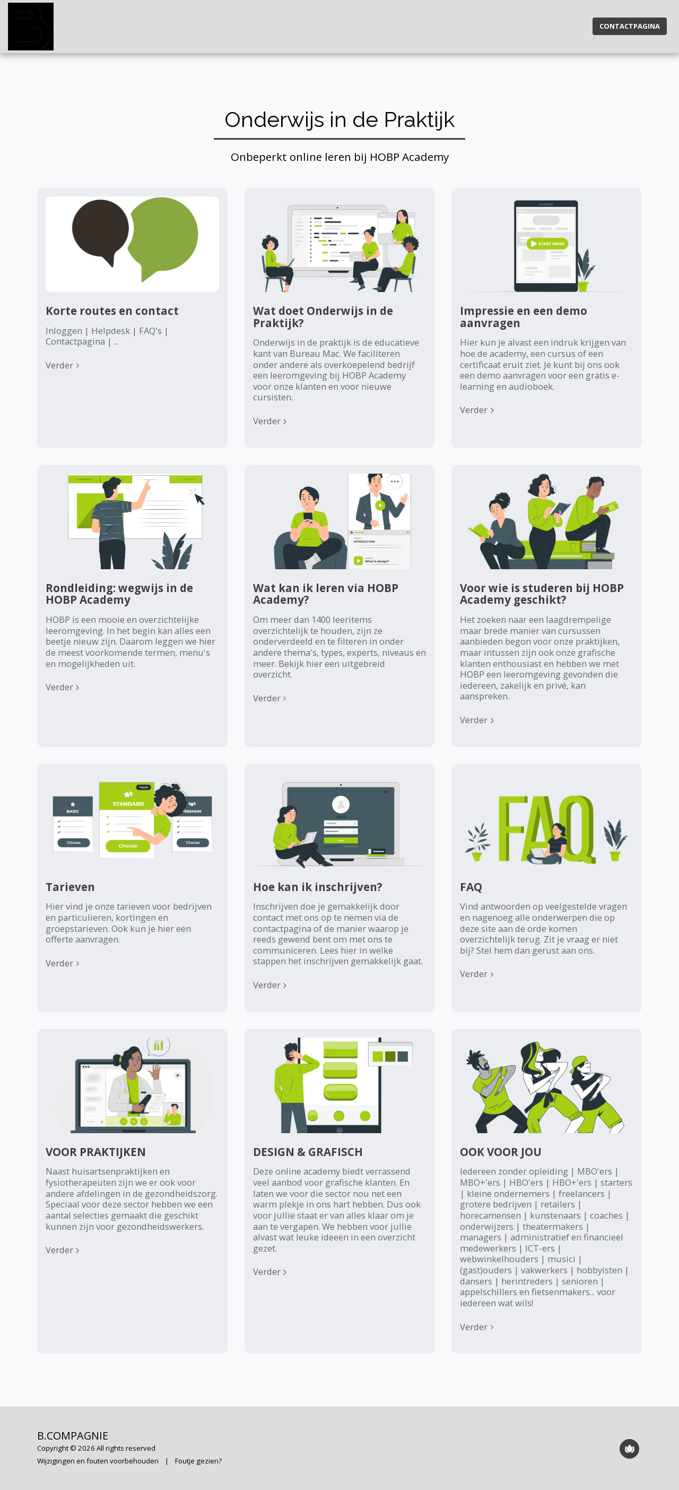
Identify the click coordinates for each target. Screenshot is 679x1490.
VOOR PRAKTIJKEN (96, 1151)
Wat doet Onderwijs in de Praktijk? (323, 316)
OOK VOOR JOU (501, 1151)
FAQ (471, 886)
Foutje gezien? (198, 1461)
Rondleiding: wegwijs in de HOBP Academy (119, 593)
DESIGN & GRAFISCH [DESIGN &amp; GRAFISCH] (308, 1151)
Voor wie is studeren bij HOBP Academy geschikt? (542, 593)
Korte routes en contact (112, 310)
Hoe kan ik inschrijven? (317, 886)
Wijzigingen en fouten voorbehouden (98, 1461)
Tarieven (70, 886)
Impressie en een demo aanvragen (523, 316)
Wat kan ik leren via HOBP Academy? (325, 593)
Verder (64, 365)
